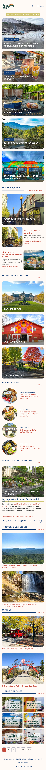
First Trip (10, 14)
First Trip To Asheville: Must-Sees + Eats (12, 254)
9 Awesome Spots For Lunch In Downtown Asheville (29, 414)
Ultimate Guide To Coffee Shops (28, 431)
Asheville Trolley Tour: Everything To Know (21, 649)
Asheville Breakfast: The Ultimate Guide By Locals (29, 396)
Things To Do (35, 14)
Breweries (8, 172)
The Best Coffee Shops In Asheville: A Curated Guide (18, 111)
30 (23, 750)
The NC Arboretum (14, 375)
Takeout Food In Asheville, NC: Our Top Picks (30, 448)
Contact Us (39, 759)
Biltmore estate (12, 309)
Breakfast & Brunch (27, 392)
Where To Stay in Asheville (32, 232)
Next (29, 750)
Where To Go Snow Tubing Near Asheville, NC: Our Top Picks (21, 44)
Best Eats (18, 14)
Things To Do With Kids (11, 521)
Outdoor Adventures (11, 40)
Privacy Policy (23, 763)
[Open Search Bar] (32, 6)
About (30, 759)
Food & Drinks (9, 73)
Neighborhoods (9, 759)
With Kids (26, 14)
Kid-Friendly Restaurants (31, 521)
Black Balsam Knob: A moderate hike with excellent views (22, 567)
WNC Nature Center (14, 342)
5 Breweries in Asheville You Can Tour (19, 686)
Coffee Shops (9, 106)
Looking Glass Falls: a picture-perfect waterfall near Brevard (19, 605)
